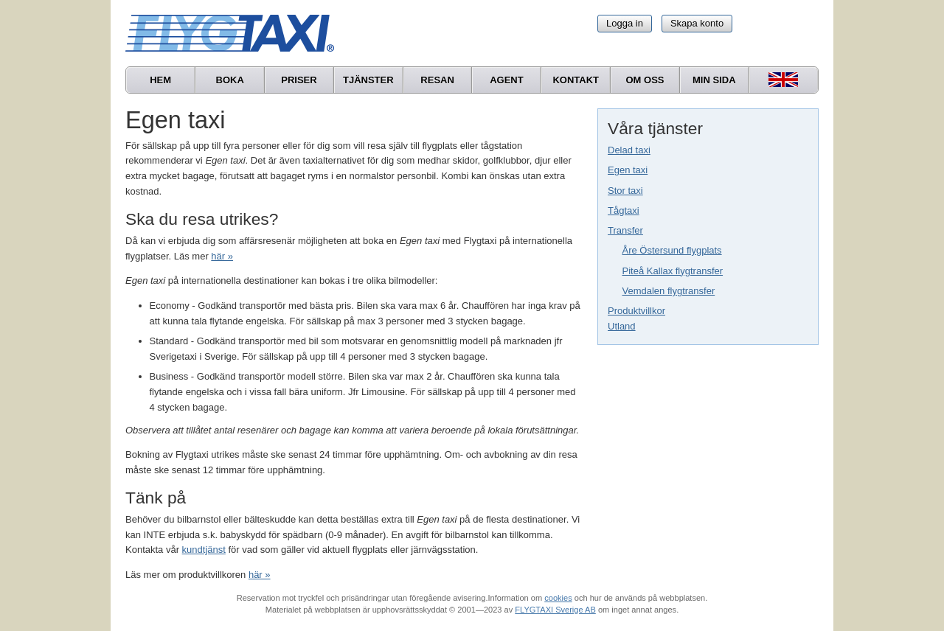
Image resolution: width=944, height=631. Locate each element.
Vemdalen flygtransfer (668, 290)
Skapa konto (696, 23)
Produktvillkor (636, 310)
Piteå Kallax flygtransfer (672, 270)
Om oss (644, 80)
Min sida (714, 80)
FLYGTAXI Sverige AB (555, 609)
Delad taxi (629, 150)
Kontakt (575, 80)
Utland (622, 326)
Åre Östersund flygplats (672, 250)
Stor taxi (625, 190)
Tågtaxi (623, 210)
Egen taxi (628, 169)
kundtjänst (204, 549)
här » (222, 256)
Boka (230, 80)
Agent (507, 80)
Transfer (625, 230)
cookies (558, 597)
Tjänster (368, 80)
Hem (160, 80)
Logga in (624, 23)
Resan (437, 80)
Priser (298, 80)
